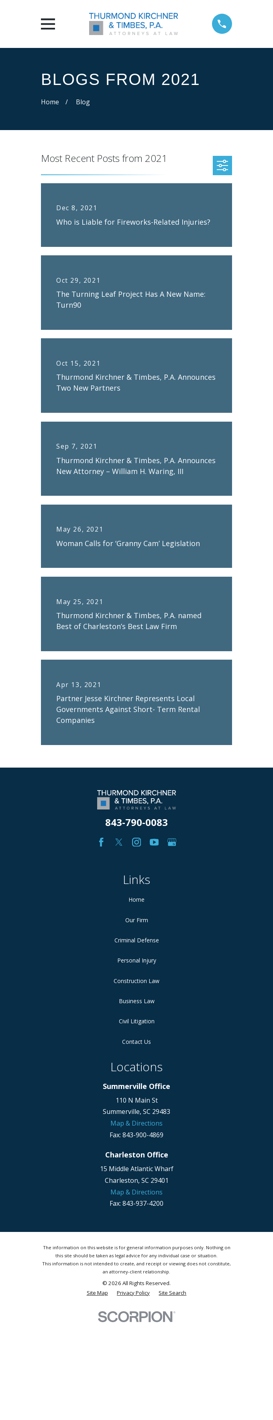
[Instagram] (136, 842)
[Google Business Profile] (171, 842)
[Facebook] (101, 842)
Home (136, 899)
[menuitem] (97, 1293)
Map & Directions (136, 1123)
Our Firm (136, 920)
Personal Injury (136, 960)
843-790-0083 (136, 822)
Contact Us (136, 1041)
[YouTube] (154, 842)
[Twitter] (118, 842)
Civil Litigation (137, 1021)
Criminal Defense (136, 940)
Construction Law (136, 981)
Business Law (137, 1001)
